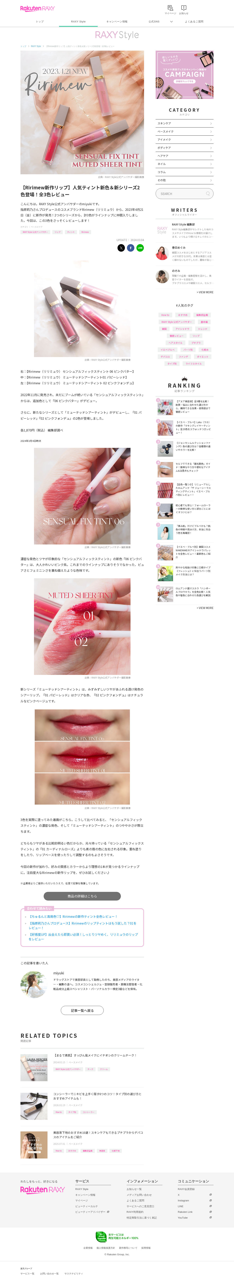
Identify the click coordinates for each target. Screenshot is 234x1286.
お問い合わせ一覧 (49, 1273)
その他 (162, 180)
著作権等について (128, 1248)
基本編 (204, 321)
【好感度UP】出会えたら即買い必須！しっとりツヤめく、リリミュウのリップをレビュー (83, 936)
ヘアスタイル (175, 342)
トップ (40, 21)
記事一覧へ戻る (82, 1010)
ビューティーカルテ (86, 1206)
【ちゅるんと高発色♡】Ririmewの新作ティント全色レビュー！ (73, 916)
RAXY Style (78, 21)
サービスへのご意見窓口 (140, 1206)
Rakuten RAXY (37, 9)
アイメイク (164, 139)
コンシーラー (88, 1112)
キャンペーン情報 (117, 21)
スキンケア (164, 123)
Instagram (183, 1200)
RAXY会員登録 (186, 1189)
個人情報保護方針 (106, 1248)
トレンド (202, 328)
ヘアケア (163, 156)
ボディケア (164, 148)
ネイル (162, 164)
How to (59, 1112)
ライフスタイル (194, 363)
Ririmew (85, 231)
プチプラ (196, 342)
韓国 (164, 328)
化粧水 (205, 349)
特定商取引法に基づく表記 (142, 1217)
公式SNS (154, 21)
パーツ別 (188, 349)
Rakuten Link (185, 1211)
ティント (71, 231)
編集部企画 (87, 1150)
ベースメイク (36, 226)
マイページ (81, 1200)
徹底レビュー (177, 335)
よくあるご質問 (194, 21)
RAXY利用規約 (135, 1211)
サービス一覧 (27, 1273)
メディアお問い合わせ (139, 1194)
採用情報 (146, 1248)
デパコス (165, 356)
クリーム (104, 1069)
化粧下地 (116, 1150)
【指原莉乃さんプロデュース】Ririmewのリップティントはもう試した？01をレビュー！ (82, 925)
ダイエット (203, 356)
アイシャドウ (182, 328)
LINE (180, 1206)
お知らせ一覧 (134, 1189)
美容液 (102, 1150)
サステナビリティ (73, 1273)
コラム (162, 172)
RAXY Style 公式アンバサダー (35, 231)
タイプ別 (72, 1112)
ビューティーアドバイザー (90, 1211)
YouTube (183, 1217)
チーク (90, 1069)
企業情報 (88, 1248)
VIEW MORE (205, 292)
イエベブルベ (168, 349)
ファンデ (183, 356)
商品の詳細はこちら (82, 896)
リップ (57, 231)
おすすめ (72, 1150)
